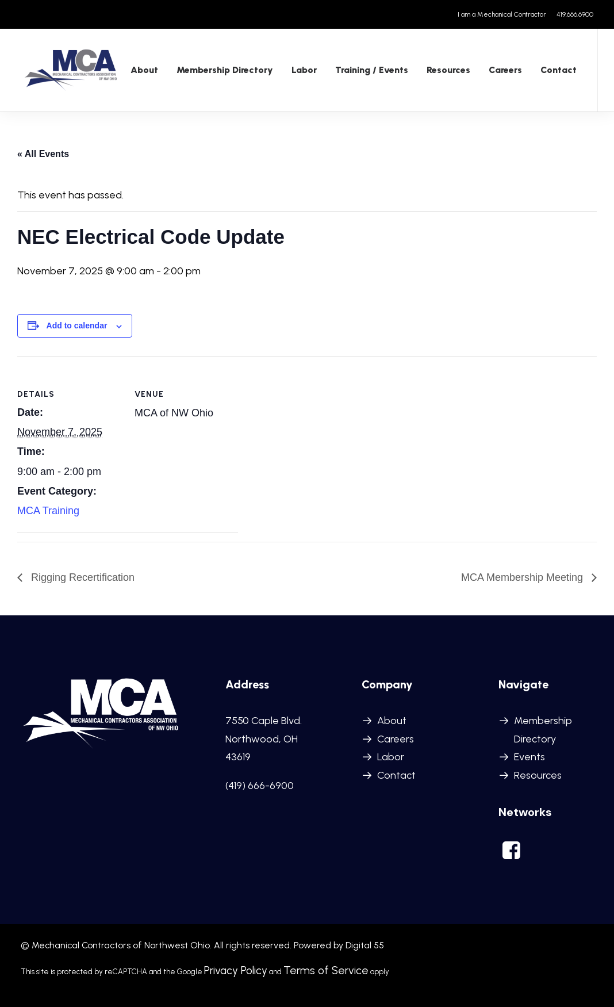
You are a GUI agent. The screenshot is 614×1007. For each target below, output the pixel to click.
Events (529, 757)
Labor (390, 757)
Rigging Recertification (81, 578)
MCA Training (48, 512)
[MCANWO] (69, 70)
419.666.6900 (575, 14)
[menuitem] (504, 14)
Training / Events (367, 70)
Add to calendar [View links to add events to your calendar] (77, 326)
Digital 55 (365, 945)
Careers (500, 70)
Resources (444, 70)
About (140, 70)
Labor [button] (299, 70)
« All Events (43, 155)
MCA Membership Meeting (523, 578)
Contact (554, 70)
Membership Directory (220, 70)
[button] (511, 856)
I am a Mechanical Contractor (502, 14)
